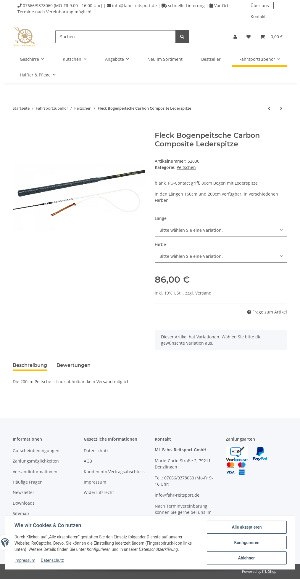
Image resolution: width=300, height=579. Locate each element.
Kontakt (258, 16)
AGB (88, 461)
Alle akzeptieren (247, 527)
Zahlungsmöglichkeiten (36, 461)
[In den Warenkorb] (17, 128)
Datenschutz (96, 450)
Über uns (260, 5)
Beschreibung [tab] (30, 365)
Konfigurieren (246, 542)
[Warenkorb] (271, 36)
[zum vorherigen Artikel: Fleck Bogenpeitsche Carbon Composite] (269, 108)
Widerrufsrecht (99, 492)
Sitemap (21, 513)
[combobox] (221, 230)
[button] (235, 36)
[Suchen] (115, 36)
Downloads (24, 503)
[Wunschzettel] (248, 36)
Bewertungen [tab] (74, 365)
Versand (203, 293)
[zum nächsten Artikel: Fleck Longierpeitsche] (281, 108)
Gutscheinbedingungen (36, 450)
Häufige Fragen (28, 482)
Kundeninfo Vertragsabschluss (114, 471)
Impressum (95, 482)
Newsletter (23, 492)
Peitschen (186, 167)
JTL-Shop (269, 571)
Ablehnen (246, 558)
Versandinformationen (35, 471)
